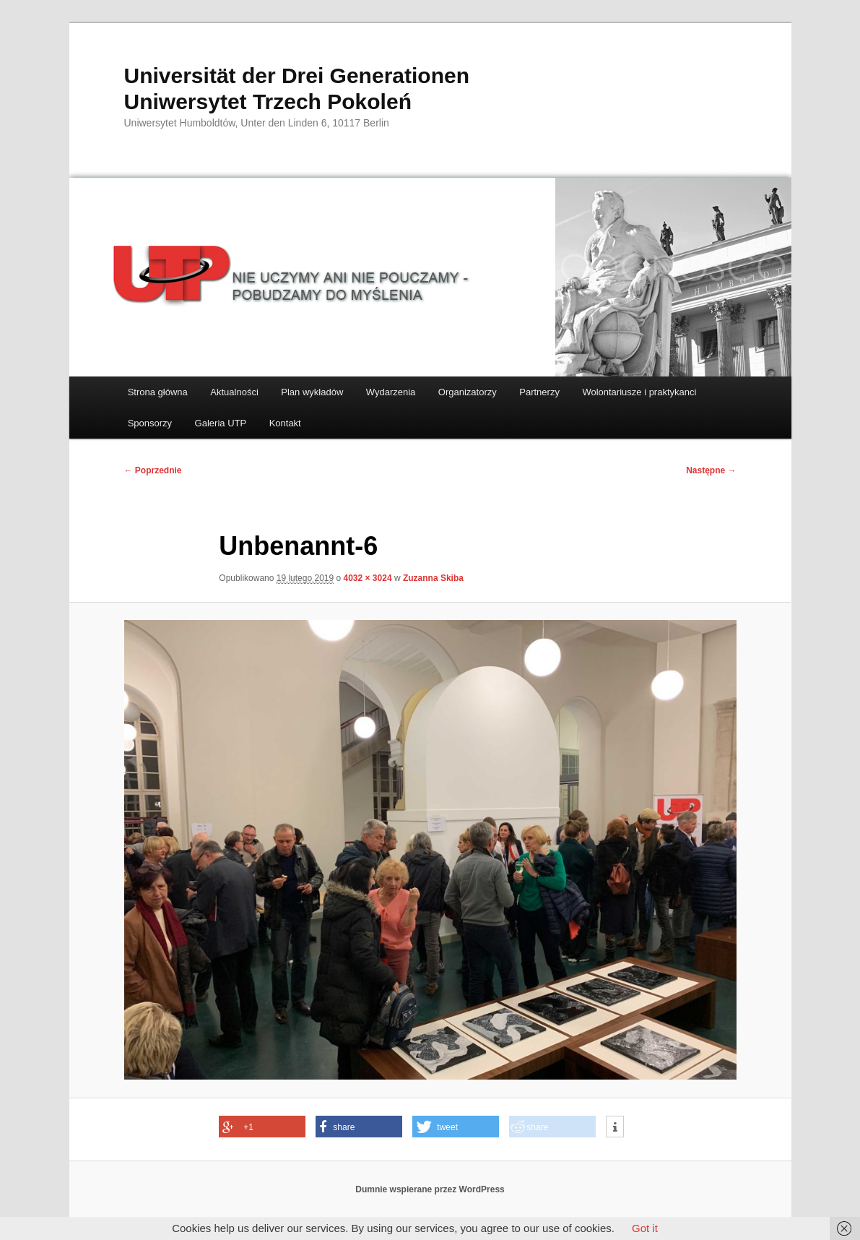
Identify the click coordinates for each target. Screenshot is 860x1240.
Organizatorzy (467, 392)
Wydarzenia (391, 392)
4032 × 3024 (368, 578)
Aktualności (234, 392)
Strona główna (158, 392)
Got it (645, 1228)
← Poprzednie (153, 470)
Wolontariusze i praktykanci (639, 392)
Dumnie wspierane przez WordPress (430, 1189)
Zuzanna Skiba (433, 578)
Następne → (711, 470)
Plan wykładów (312, 392)
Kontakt (285, 423)
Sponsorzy (150, 423)
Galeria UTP (221, 423)
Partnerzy (539, 392)
